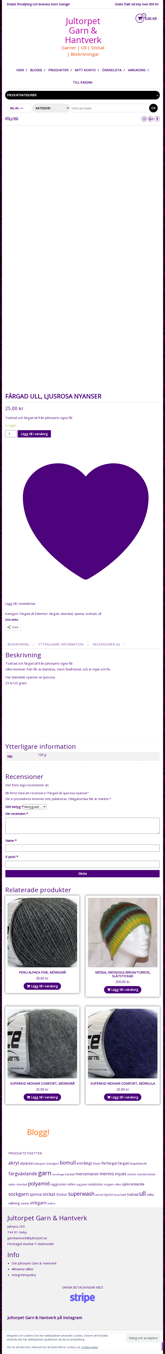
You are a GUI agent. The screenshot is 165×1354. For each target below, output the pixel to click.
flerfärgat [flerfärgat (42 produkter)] (109, 1163)
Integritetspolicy (24, 1275)
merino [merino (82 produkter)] (106, 1174)
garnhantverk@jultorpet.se (27, 1238)
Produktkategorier (21, 95)
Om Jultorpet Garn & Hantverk (34, 1263)
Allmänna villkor (23, 1269)
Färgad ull (27, 613)
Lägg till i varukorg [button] (44, 986)
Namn (11, 840)
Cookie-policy (89, 1347)
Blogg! (36, 70)
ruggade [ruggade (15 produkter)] (81, 1184)
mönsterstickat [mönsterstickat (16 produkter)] (146, 1174)
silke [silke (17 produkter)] (118, 1184)
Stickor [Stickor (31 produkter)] (61, 1194)
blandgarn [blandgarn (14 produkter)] (52, 1163)
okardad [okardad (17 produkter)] (21, 1184)
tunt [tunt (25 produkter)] (123, 1195)
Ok (153, 108)
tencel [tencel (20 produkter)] (99, 1195)
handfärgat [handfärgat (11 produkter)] (58, 1174)
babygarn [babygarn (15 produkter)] (40, 1163)
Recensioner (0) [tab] (106, 644)
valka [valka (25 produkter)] (150, 1195)
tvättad (91, 613)
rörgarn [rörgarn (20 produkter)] (109, 1184)
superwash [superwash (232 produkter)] (81, 1193)
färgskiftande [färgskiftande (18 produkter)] (138, 1163)
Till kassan (82, 82)
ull (99, 613)
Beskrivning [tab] (18, 644)
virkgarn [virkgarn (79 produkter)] (38, 1203)
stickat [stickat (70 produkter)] (49, 1194)
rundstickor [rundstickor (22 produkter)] (95, 1184)
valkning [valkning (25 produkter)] (14, 1203)
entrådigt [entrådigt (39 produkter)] (84, 1163)
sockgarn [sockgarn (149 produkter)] (18, 1194)
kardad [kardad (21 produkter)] (70, 1174)
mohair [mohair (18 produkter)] (131, 1174)
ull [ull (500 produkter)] (142, 1193)
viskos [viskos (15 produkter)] (51, 1203)
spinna (79, 613)
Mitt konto (85, 70)
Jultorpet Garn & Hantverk (83, 30)
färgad (54, 613)
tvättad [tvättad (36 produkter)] (132, 1194)
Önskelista (111, 70)
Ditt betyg (14, 807)
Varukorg (136, 70)
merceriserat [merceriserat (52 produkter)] (87, 1173)
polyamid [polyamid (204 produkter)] (39, 1183)
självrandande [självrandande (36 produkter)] (133, 1184)
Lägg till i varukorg (34, 434)
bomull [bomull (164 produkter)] (68, 1162)
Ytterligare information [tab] (60, 644)
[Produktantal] (11, 433)
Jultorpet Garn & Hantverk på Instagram (44, 1317)
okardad (67, 613)
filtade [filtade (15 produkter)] (97, 1163)
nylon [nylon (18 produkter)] (11, 1184)
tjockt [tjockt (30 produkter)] (108, 1194)
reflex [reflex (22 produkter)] (71, 1184)
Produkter (58, 70)
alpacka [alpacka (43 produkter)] (26, 1163)
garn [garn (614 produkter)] (44, 1173)
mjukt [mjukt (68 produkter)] (120, 1174)
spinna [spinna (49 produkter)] (36, 1194)
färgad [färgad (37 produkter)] (123, 1163)
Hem (20, 70)
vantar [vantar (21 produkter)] (25, 1203)
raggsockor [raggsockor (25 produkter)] (58, 1184)
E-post (11, 857)
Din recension (16, 813)
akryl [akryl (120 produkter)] (13, 1163)
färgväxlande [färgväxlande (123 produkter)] (22, 1173)
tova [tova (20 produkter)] (117, 1195)
